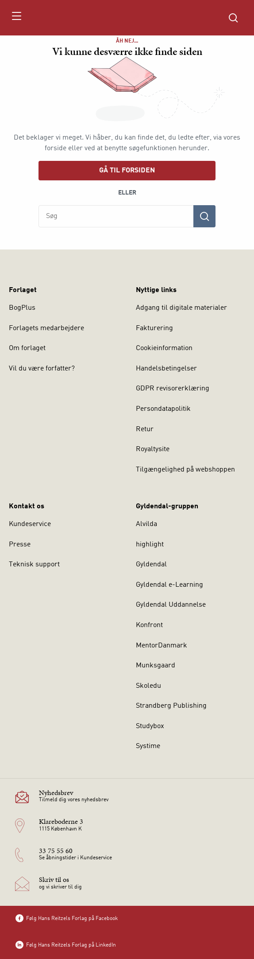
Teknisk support (34, 564)
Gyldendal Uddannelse (171, 604)
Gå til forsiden (127, 170)
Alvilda (146, 524)
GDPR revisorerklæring (172, 388)
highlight (150, 544)
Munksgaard (155, 665)
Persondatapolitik (163, 409)
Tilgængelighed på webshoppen (185, 469)
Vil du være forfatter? (42, 368)
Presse (20, 544)
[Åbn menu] (16, 17)
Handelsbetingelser (166, 368)
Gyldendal (151, 564)
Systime (148, 746)
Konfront (149, 625)
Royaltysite (152, 449)
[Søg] (204, 216)
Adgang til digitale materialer (181, 308)
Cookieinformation (164, 348)
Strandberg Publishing (171, 706)
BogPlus (22, 308)
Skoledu (148, 686)
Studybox (150, 726)
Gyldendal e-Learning (169, 585)
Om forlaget (27, 348)
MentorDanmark (161, 645)
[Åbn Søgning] (233, 17)
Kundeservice (30, 524)
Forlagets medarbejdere (46, 328)
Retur (145, 429)
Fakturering (154, 328)
